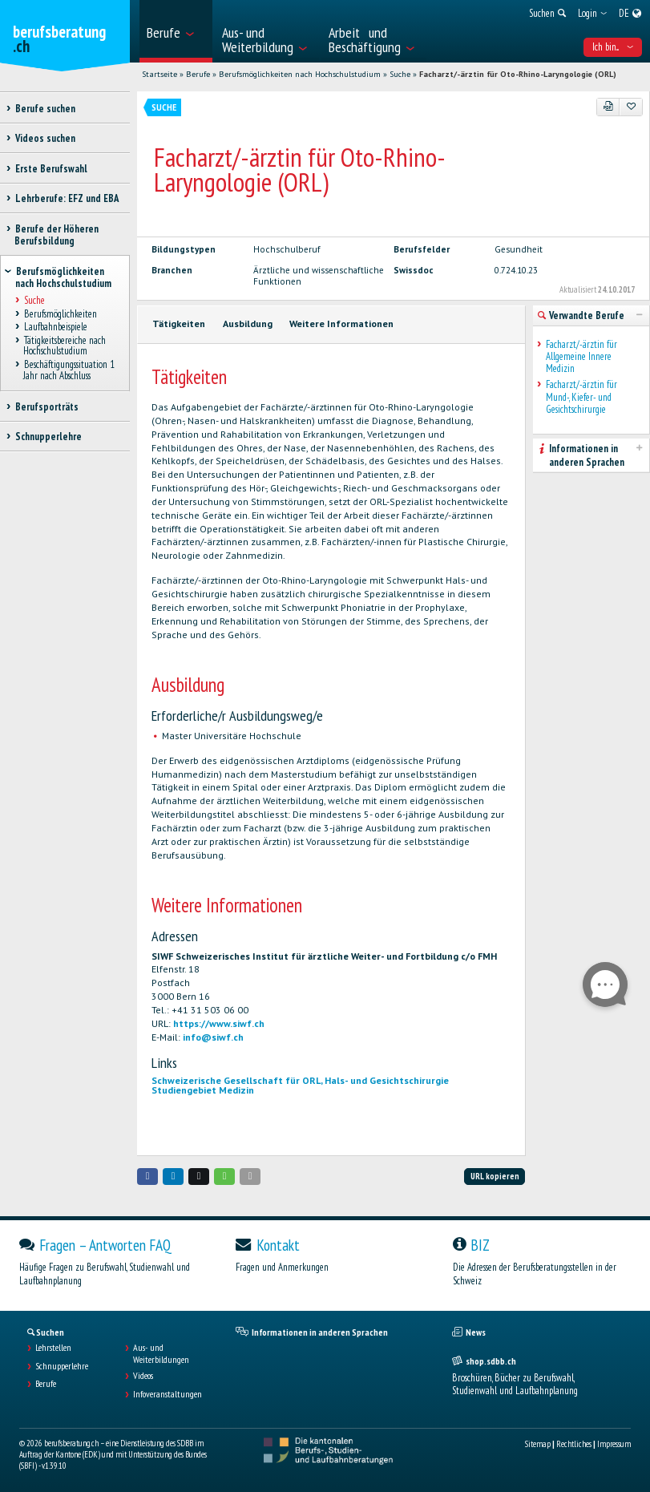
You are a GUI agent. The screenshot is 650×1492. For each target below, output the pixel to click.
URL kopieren (494, 1176)
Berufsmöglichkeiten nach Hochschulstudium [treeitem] (63, 277)
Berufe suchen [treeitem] (44, 108)
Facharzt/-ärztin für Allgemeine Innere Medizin (581, 356)
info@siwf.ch (213, 1037)
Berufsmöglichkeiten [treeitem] (60, 314)
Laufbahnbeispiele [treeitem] (55, 327)
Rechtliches (573, 1444)
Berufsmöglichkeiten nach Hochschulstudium (300, 74)
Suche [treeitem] (34, 300)
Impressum (614, 1444)
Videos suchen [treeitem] (44, 138)
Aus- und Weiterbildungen (161, 1353)
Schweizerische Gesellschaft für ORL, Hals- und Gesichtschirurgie (300, 1080)
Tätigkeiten (178, 323)
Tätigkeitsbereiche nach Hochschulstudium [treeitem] (64, 346)
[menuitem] (175, 31)
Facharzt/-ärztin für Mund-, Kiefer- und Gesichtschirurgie (581, 396)
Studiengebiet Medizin (202, 1090)
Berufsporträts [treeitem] (46, 407)
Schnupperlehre (61, 1366)
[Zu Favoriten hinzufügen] (631, 107)
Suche (400, 74)
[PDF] (608, 107)
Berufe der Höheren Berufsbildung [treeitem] (56, 235)
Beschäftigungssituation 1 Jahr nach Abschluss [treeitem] (69, 370)
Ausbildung (248, 323)
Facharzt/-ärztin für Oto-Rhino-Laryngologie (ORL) (517, 74)
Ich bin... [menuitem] (612, 47)
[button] (147, 1176)
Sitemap (538, 1444)
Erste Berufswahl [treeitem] (50, 169)
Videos (143, 1375)
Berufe (198, 74)
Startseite (159, 74)
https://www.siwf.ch (218, 1023)
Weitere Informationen (341, 323)
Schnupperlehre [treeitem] (48, 436)
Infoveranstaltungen (167, 1394)
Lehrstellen (53, 1347)
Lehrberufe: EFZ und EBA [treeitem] (66, 198)
